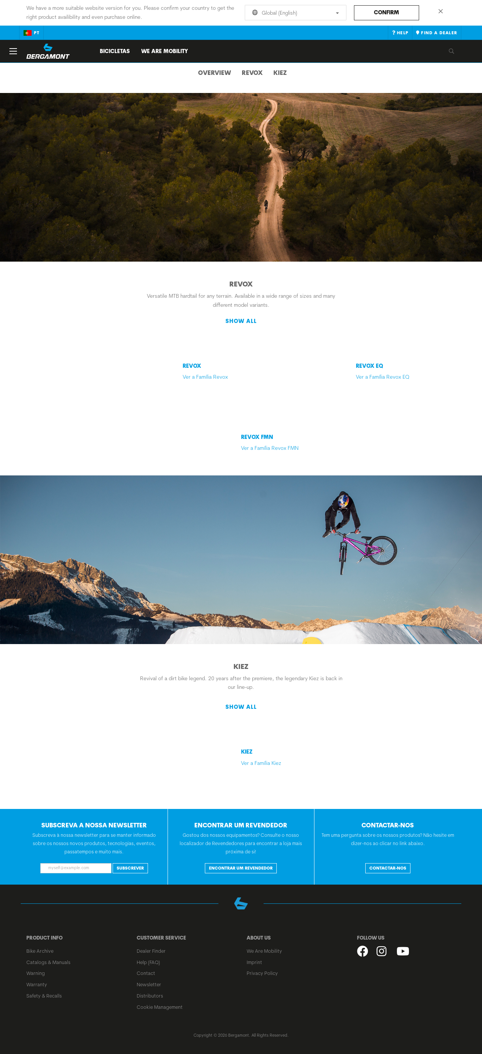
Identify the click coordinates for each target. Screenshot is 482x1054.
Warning (35, 973)
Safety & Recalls (44, 996)
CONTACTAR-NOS (387, 868)
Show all (241, 321)
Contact (146, 973)
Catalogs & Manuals (48, 962)
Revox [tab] (252, 72)
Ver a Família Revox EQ (407, 371)
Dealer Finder (151, 951)
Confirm (386, 12)
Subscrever (130, 868)
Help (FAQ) (148, 962)
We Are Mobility (164, 51)
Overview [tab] (214, 72)
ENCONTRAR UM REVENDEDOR (241, 868)
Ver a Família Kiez (292, 757)
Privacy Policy (262, 973)
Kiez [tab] (280, 72)
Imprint (254, 962)
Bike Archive (39, 951)
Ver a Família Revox (205, 371)
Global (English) (294, 12)
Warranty (36, 984)
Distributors (150, 996)
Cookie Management (160, 1007)
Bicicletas (115, 51)
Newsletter (149, 984)
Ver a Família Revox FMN (292, 442)
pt (31, 33)
